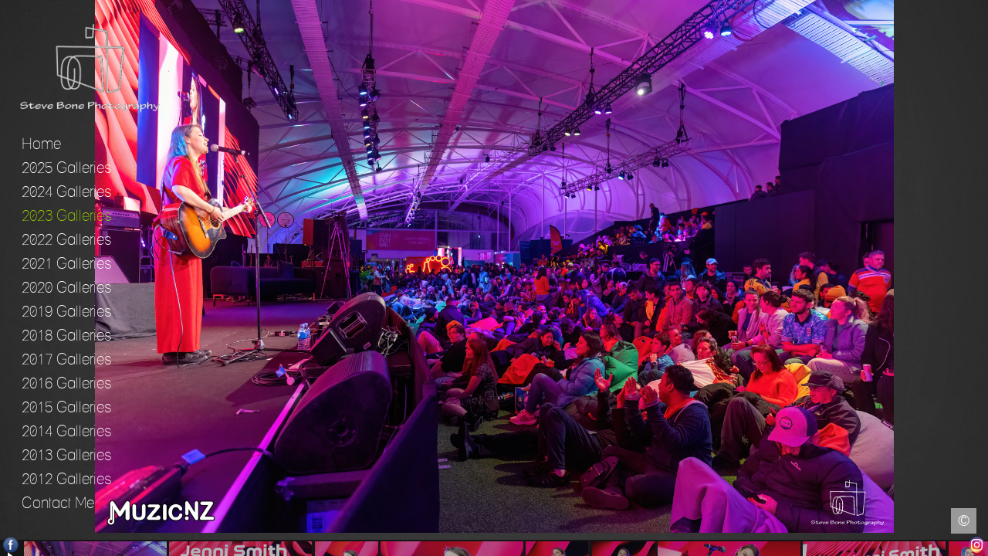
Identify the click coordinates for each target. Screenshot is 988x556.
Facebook (11, 545)
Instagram (977, 545)
